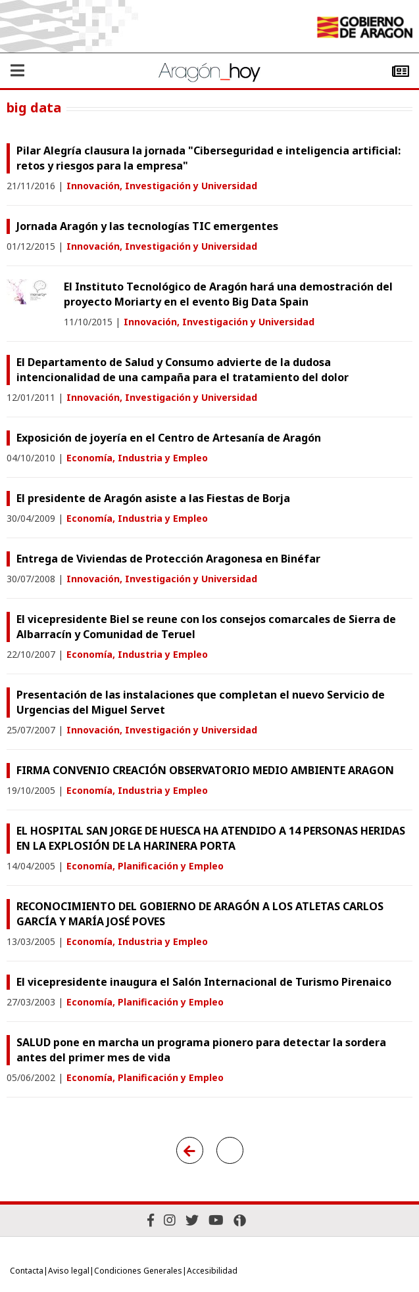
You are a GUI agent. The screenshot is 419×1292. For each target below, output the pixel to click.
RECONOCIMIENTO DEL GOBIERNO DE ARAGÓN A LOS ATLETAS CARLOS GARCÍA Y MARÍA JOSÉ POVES (199, 914)
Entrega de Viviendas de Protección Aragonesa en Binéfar (168, 558)
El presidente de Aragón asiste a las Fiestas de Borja (153, 498)
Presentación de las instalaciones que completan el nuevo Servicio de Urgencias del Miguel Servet (200, 702)
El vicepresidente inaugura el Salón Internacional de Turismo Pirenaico (203, 982)
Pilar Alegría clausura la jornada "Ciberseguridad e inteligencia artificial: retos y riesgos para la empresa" (208, 158)
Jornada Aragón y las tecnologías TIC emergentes (147, 226)
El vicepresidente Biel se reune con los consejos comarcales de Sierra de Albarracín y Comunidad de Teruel (206, 626)
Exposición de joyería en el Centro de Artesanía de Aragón (168, 437)
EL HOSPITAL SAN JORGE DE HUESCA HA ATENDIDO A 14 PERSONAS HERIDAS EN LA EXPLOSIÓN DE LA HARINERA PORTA (210, 838)
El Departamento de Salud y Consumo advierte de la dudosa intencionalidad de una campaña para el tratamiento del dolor (182, 369)
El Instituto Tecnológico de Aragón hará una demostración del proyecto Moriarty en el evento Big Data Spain (228, 294)
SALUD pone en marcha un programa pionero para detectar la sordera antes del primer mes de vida (201, 1050)
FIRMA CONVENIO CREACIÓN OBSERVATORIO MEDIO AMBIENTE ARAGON (205, 770)
